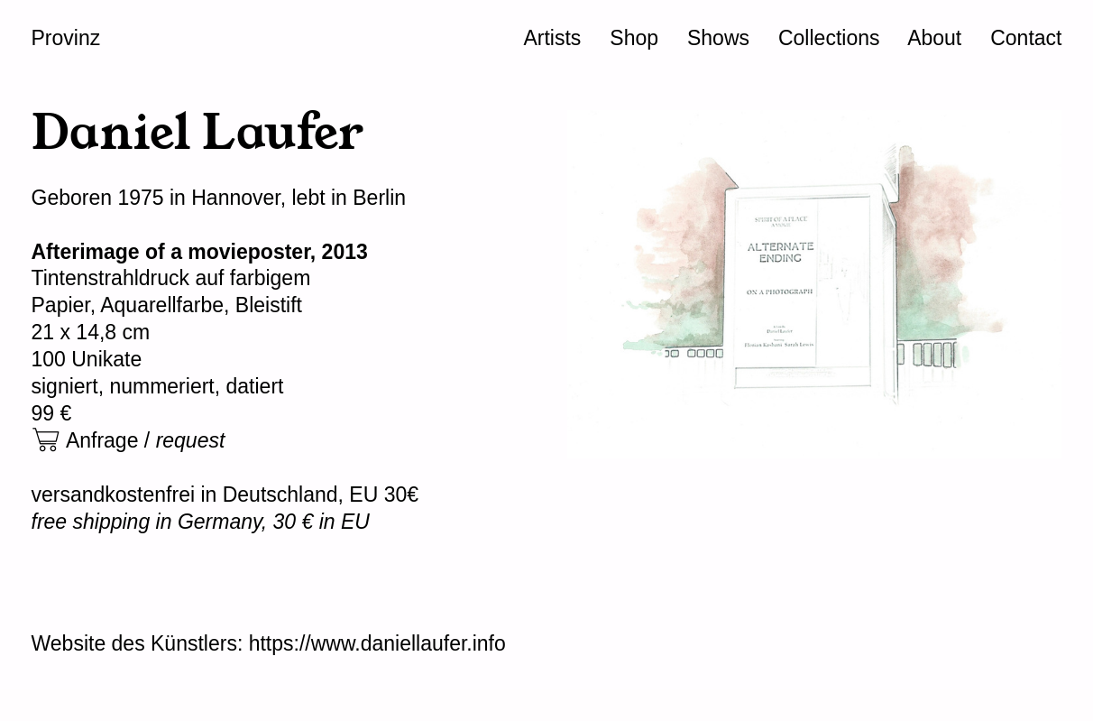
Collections (829, 38)
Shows (718, 38)
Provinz (66, 38)
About (934, 38)
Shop (634, 38)
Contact (1025, 38)
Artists (552, 38)
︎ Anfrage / (128, 440)
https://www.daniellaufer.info (377, 643)
